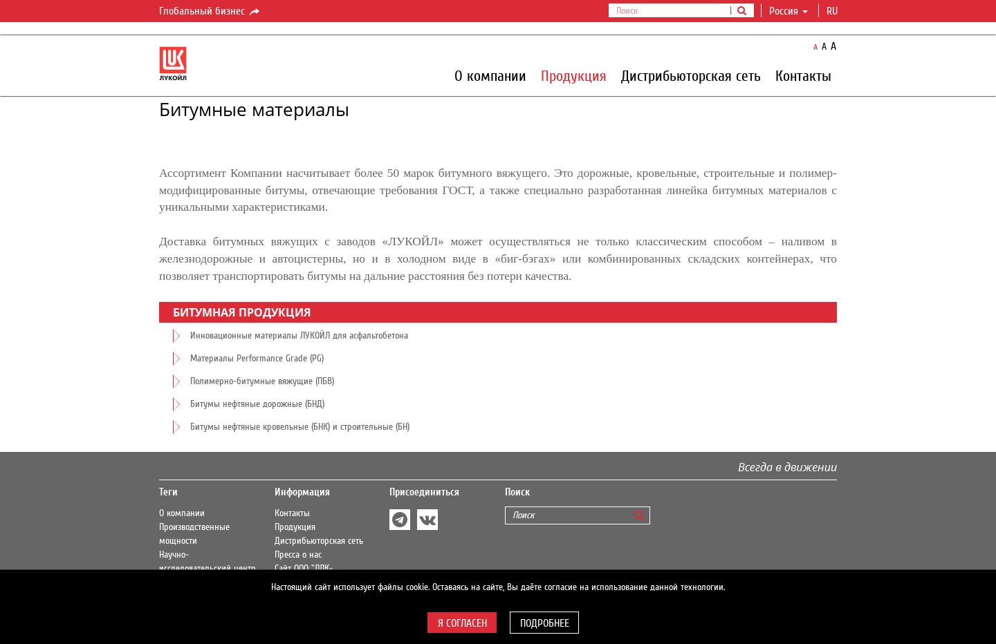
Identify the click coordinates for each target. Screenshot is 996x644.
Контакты (803, 75)
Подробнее (544, 623)
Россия (788, 11)
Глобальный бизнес (210, 12)
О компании (490, 75)
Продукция (574, 75)
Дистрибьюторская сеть (691, 75)
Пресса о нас (298, 554)
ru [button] (833, 11)
